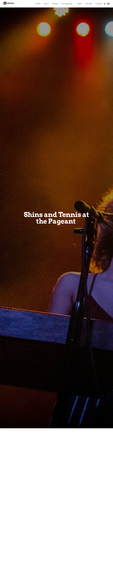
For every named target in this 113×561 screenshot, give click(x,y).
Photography (66, 3)
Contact (98, 3)
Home (37, 3)
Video (79, 3)
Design (55, 3)
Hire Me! (88, 3)
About (46, 3)
